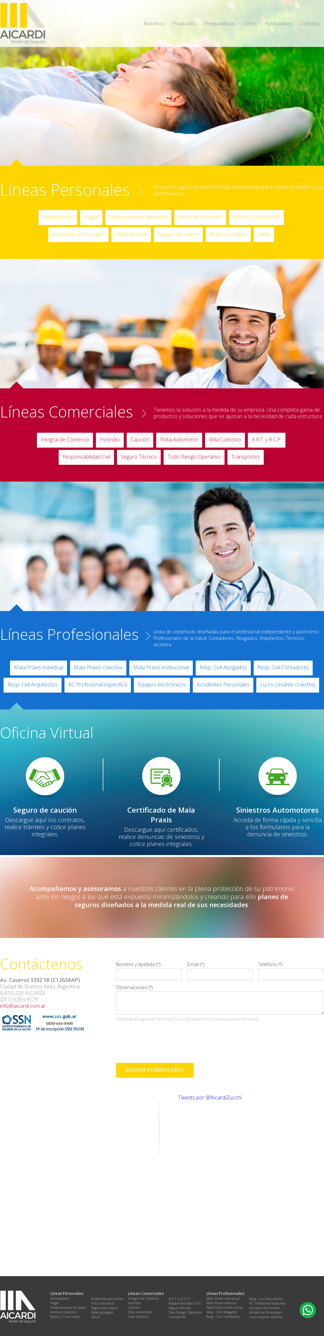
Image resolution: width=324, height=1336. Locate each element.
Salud (264, 234)
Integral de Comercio (65, 439)
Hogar (91, 216)
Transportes (245, 456)
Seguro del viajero (178, 234)
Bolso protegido (228, 234)
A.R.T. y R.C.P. (267, 439)
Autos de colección (200, 216)
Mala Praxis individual (38, 667)
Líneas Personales (65, 190)
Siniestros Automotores (277, 810)
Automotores (57, 216)
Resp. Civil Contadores (283, 667)
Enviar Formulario (154, 1070)
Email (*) (195, 964)
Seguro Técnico (139, 456)
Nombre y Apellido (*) (138, 964)
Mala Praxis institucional (161, 667)
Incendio (110, 439)
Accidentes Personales (223, 684)
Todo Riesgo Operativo (194, 456)
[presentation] (165, 1036)
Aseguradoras (220, 23)
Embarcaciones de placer (138, 216)
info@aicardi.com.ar (23, 1005)
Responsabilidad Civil (86, 456)
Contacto (310, 23)
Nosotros (154, 23)
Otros (250, 23)
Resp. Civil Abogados (223, 667)
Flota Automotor (179, 439)
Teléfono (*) (270, 964)
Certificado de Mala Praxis (161, 814)
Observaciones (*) (134, 987)
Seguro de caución (45, 810)
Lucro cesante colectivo (287, 684)
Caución (140, 439)
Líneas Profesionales (69, 634)
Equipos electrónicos (162, 684)
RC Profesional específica (97, 684)
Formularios (278, 23)
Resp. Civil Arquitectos (32, 684)
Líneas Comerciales (66, 411)
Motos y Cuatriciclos (256, 216)
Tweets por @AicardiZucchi (209, 1097)
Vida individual (131, 234)
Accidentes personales (78, 234)
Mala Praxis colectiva (98, 667)
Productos (184, 23)
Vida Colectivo (225, 439)
